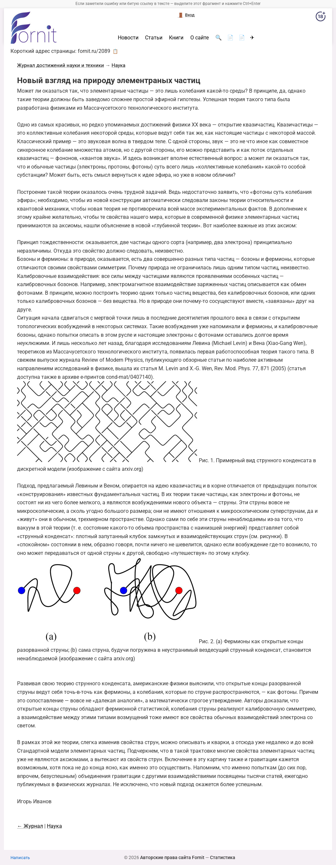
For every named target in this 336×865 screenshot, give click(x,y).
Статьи (153, 37)
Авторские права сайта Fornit (172, 857)
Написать (20, 857)
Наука (118, 65)
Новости (128, 37)
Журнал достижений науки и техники (60, 65)
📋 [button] (115, 51)
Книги (176, 37)
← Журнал (30, 826)
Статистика (222, 857)
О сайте (199, 37)
